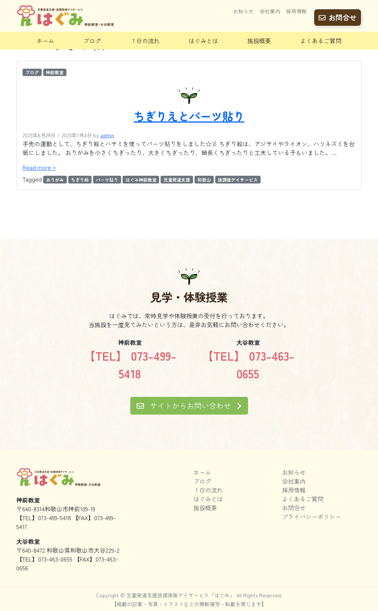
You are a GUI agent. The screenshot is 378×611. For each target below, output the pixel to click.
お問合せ (338, 15)
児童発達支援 (177, 179)
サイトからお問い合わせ (189, 405)
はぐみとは (203, 40)
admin (107, 135)
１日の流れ (145, 40)
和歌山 (204, 179)
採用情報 (296, 13)
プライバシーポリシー (311, 516)
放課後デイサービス (238, 179)
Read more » (39, 167)
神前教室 (54, 72)
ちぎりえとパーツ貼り (189, 116)
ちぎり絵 (80, 179)
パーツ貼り (107, 179)
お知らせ (243, 13)
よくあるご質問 (320, 40)
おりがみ (55, 179)
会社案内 (270, 13)
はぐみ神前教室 (141, 179)
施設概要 (259, 40)
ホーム (45, 40)
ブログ (92, 40)
